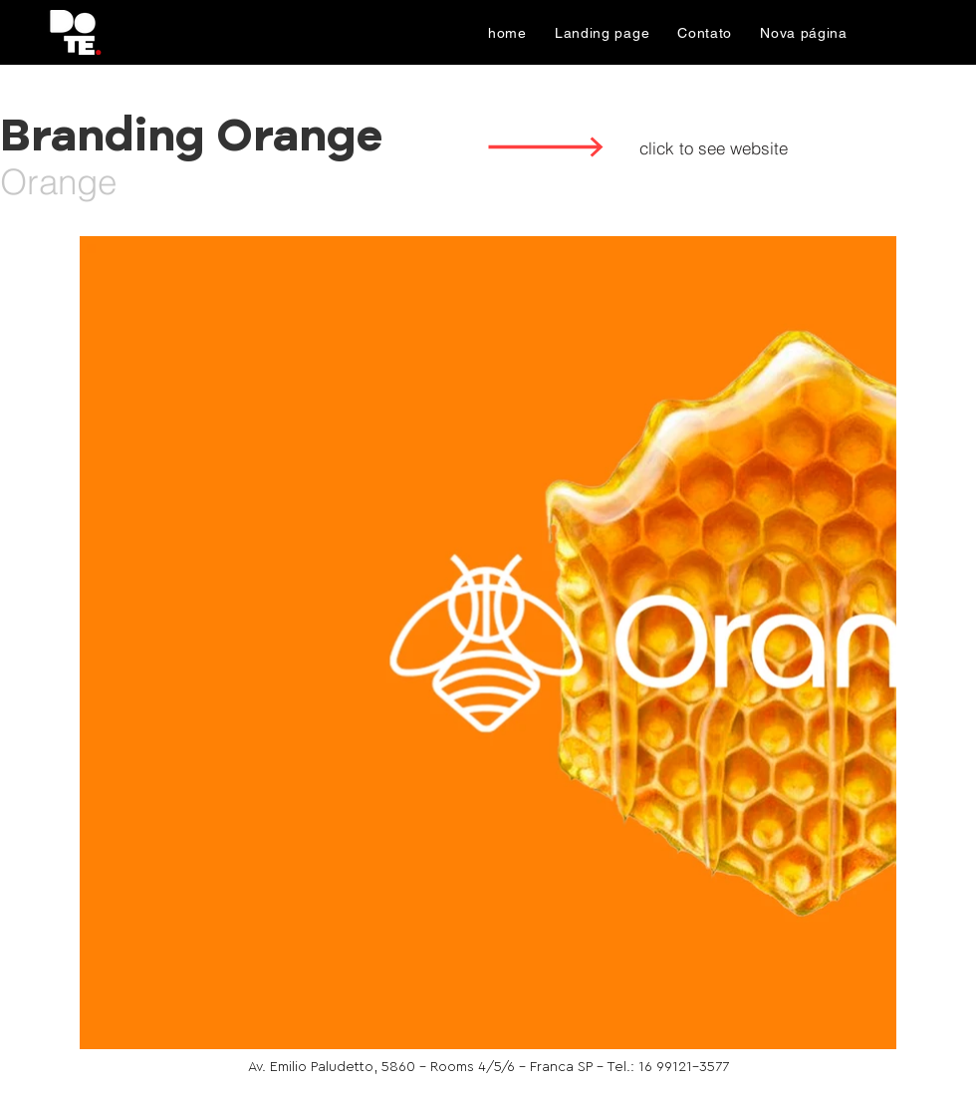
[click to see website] (713, 147)
